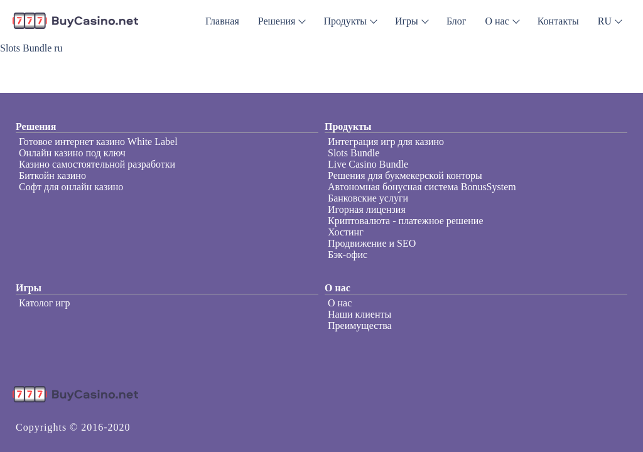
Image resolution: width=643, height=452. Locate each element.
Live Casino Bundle (368, 164)
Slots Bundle (353, 153)
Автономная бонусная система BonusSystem (422, 186)
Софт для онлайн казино (71, 186)
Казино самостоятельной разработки (97, 164)
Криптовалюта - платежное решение (406, 220)
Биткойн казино (52, 175)
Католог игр (44, 303)
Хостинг (346, 232)
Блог (456, 21)
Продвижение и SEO (372, 243)
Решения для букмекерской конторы (405, 175)
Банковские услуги (368, 198)
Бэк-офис (347, 254)
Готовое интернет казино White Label (98, 141)
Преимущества (360, 325)
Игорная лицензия (367, 209)
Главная (222, 21)
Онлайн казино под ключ (72, 153)
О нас (340, 303)
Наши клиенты (359, 314)
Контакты (558, 21)
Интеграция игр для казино (386, 141)
